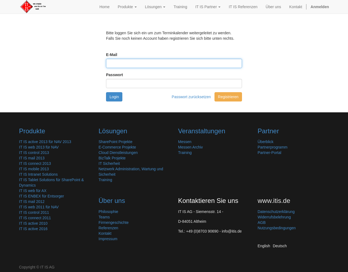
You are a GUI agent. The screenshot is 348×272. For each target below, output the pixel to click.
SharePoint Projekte (116, 142)
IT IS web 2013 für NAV (39, 147)
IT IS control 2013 (34, 152)
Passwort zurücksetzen (191, 97)
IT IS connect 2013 (35, 163)
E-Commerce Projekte (117, 147)
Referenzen (108, 228)
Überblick (266, 142)
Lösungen (113, 131)
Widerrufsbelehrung (274, 217)
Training (105, 180)
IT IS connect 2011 (35, 218)
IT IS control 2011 (34, 212)
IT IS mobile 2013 (34, 169)
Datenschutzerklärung (276, 211)
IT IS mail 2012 (32, 201)
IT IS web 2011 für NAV (39, 207)
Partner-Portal (269, 152)
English (264, 246)
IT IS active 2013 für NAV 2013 (45, 142)
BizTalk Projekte (112, 158)
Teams (104, 217)
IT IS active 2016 (33, 229)
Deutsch (280, 246)
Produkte (32, 131)
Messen (184, 142)
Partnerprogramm (273, 147)
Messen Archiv (190, 147)
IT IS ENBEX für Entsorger (41, 196)
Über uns (112, 200)
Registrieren (228, 97)
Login (114, 97)
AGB (262, 222)
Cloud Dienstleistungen (118, 152)
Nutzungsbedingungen (277, 228)
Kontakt (105, 233)
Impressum (108, 239)
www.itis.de (274, 200)
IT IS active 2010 (33, 223)
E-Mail (111, 54)
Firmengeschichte (114, 222)
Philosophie (108, 211)
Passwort (114, 75)
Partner (268, 131)
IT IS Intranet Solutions (38, 174)
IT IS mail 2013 (32, 158)
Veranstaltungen (201, 131)
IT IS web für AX (32, 190)
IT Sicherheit (109, 163)
